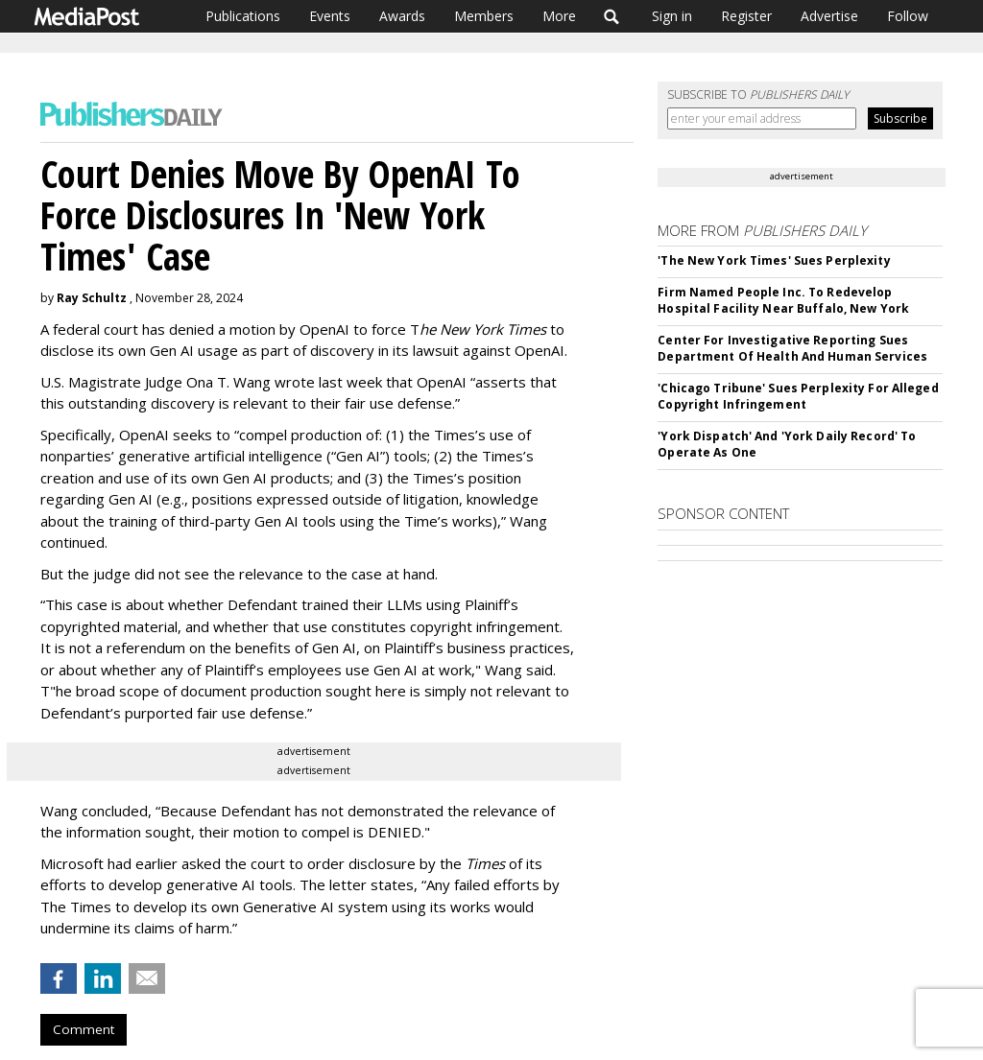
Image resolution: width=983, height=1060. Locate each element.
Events (329, 16)
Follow (907, 16)
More (559, 16)
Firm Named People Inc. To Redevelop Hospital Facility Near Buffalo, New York (783, 300)
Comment (83, 1029)
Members (484, 16)
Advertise (829, 16)
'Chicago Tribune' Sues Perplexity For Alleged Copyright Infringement (798, 396)
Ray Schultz (92, 298)
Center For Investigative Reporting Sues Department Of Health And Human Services (792, 348)
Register (746, 16)
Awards (402, 16)
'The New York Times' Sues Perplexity (774, 260)
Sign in (672, 16)
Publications (242, 16)
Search (612, 16)
